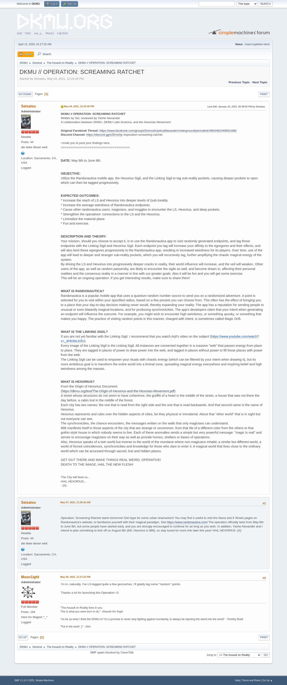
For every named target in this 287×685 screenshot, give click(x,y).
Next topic (259, 82)
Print (264, 94)
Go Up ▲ (268, 680)
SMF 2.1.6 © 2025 (24, 680)
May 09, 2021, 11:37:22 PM (75, 577)
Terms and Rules (251, 680)
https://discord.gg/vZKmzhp (104, 134)
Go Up (23, 637)
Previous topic (239, 82)
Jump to (211, 654)
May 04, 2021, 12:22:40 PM (79, 106)
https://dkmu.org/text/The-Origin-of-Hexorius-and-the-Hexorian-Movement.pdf (118, 391)
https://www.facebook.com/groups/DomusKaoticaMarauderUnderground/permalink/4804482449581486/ (168, 130)
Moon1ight (30, 577)
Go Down (25, 94)
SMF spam (97, 652)
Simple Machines (44, 680)
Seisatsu (28, 106)
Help (237, 680)
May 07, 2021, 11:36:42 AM (75, 502)
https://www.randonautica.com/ (187, 522)
